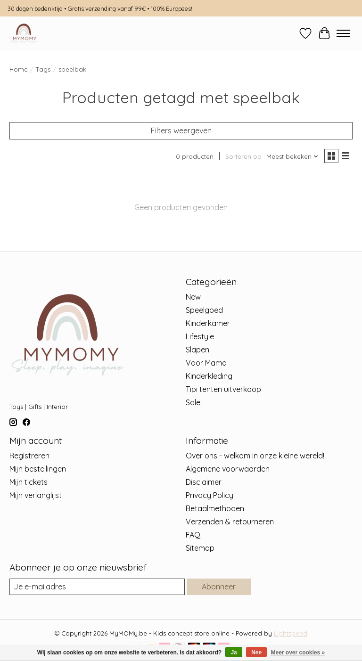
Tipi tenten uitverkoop (223, 389)
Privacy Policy (209, 495)
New (193, 297)
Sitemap (200, 548)
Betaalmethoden (215, 508)
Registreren (29, 455)
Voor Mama (206, 362)
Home (18, 69)
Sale (193, 402)
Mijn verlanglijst (35, 495)
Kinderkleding (209, 376)
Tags (43, 69)
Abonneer (219, 586)
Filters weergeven (181, 130)
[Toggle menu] (343, 33)
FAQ (193, 534)
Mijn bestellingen (37, 468)
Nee (256, 652)
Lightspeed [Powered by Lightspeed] (290, 633)
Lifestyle (200, 336)
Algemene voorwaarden (228, 468)
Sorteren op (243, 156)
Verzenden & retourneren (230, 521)
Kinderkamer (208, 323)
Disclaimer (204, 482)
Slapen (197, 349)
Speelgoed (204, 310)
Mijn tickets (28, 482)
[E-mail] (97, 587)
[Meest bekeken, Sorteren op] (292, 156)
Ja (233, 652)
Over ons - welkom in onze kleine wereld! (255, 455)
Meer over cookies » (298, 652)
